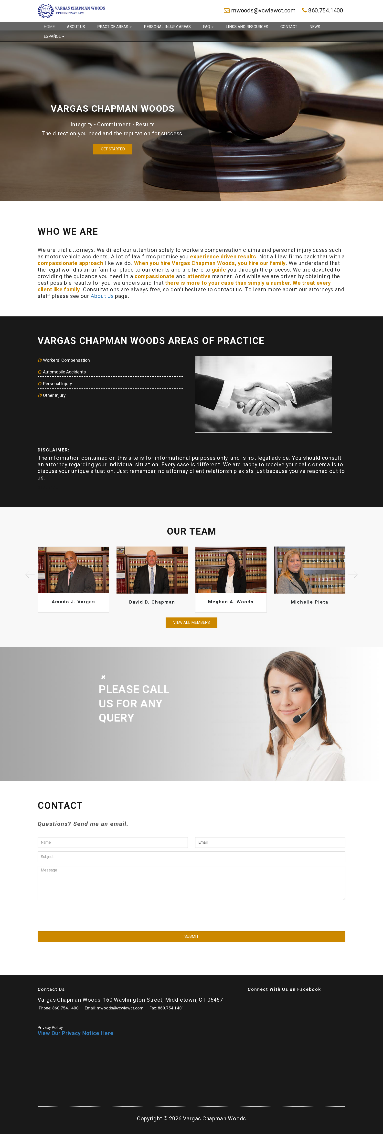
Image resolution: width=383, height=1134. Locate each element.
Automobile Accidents (62, 371)
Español (54, 36)
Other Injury (52, 395)
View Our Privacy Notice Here (76, 1033)
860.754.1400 (322, 10)
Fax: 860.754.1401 (166, 1008)
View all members (191, 622)
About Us (76, 26)
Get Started (113, 149)
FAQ (208, 26)
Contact (288, 26)
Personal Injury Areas (167, 26)
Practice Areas (114, 26)
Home (49, 26)
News (314, 26)
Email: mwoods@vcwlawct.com (114, 1008)
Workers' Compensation (64, 360)
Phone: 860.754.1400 (59, 1008)
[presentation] (75, 913)
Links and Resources (247, 26)
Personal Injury (55, 383)
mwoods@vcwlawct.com (260, 10)
